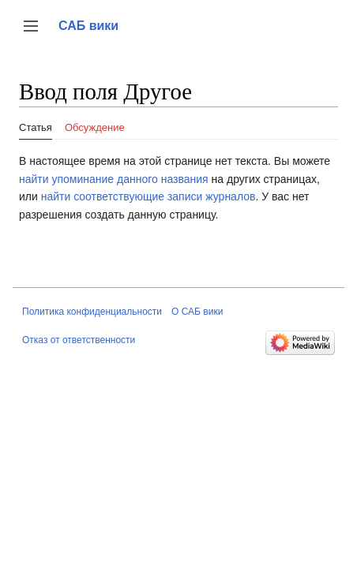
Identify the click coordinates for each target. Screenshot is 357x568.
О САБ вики (197, 311)
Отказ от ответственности (78, 340)
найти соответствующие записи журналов (148, 196)
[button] (31, 26)
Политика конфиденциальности (92, 311)
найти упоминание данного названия (114, 179)
